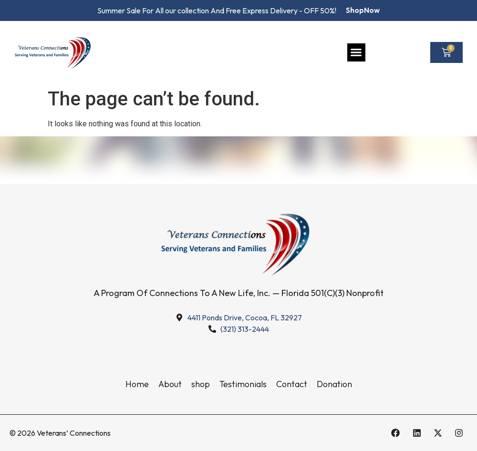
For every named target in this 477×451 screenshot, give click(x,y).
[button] (356, 52)
